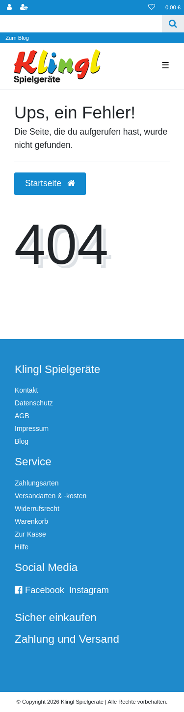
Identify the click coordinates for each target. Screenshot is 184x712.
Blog (21, 441)
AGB (22, 416)
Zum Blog (17, 38)
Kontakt (26, 390)
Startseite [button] (50, 183)
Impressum (32, 428)
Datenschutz (34, 403)
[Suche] (173, 23)
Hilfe (21, 547)
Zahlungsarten (37, 483)
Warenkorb (31, 521)
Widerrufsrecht (37, 509)
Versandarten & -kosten (50, 496)
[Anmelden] (9, 7)
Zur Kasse (30, 534)
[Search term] (81, 23)
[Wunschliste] (151, 7)
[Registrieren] (24, 7)
